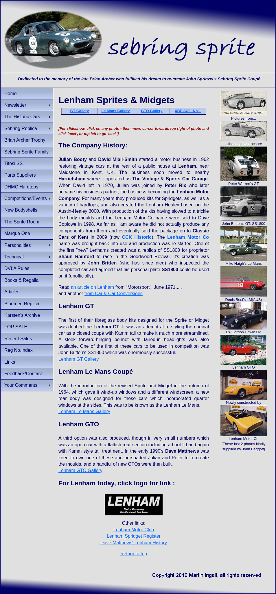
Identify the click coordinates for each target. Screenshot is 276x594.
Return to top (133, 553)
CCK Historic (137, 237)
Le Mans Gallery (116, 111)
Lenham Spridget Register (134, 536)
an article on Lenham (92, 287)
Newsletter (15, 105)
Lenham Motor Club (133, 529)
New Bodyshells (20, 210)
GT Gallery (79, 111)
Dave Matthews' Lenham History (133, 542)
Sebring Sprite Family (26, 151)
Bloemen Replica (21, 303)
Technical (14, 256)
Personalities (17, 245)
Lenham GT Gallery (78, 359)
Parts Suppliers (20, 175)
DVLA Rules (16, 268)
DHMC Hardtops (21, 186)
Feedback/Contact (23, 373)
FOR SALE (15, 326)
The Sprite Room (21, 221)
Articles (11, 291)
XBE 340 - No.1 (188, 111)
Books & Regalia (21, 280)
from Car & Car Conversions (113, 293)
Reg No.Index (18, 350)
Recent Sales (18, 338)
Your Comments (20, 385)
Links (9, 362)
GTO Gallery (151, 111)
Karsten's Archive (22, 315)
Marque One (17, 233)
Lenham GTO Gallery (80, 470)
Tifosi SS (13, 163)
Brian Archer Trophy (24, 140)
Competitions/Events (25, 198)
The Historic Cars (22, 116)
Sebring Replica (20, 128)
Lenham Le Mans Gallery (84, 411)
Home (10, 93)
